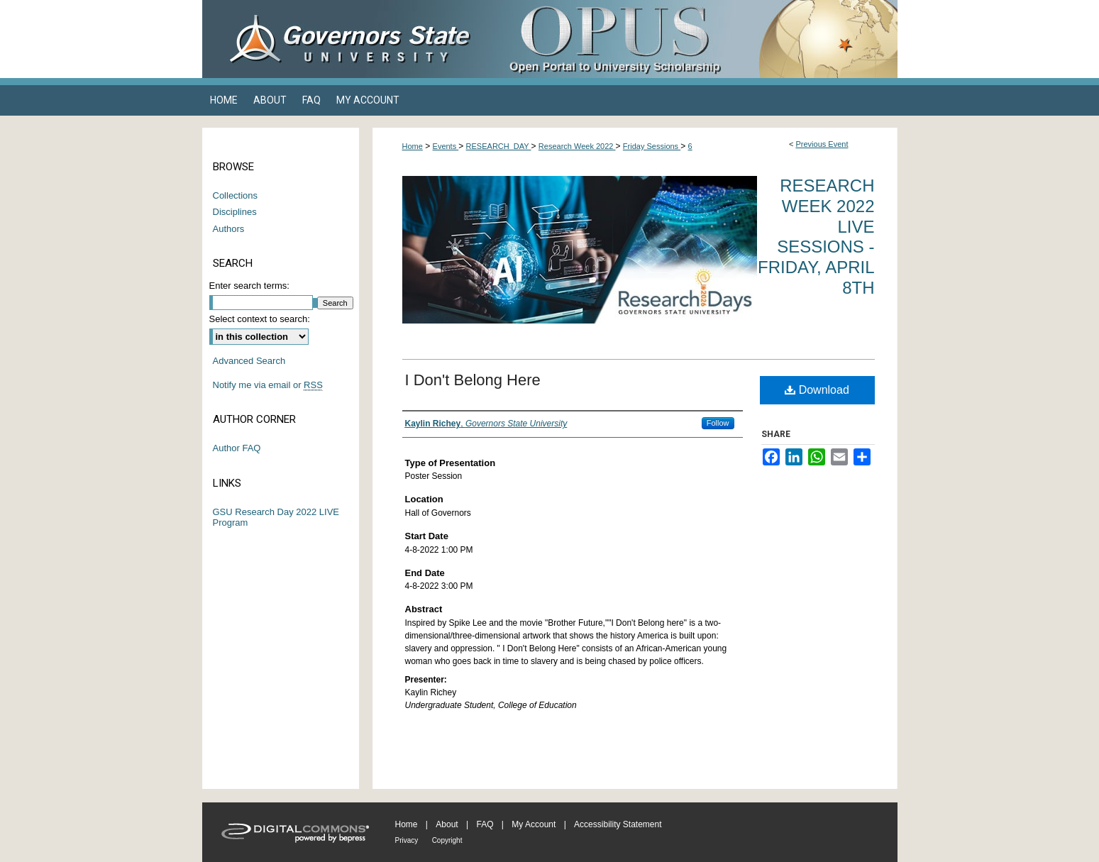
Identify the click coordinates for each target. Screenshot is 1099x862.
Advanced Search (249, 360)
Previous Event (821, 144)
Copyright (447, 840)
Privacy (407, 840)
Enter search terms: (249, 285)
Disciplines (235, 211)
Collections (235, 195)
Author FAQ (237, 448)
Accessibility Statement (617, 824)
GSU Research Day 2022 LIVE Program (276, 518)
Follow (718, 423)
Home (412, 146)
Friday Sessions (651, 146)
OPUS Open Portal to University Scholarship (692, 39)
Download (817, 390)
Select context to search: (259, 319)
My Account (534, 824)
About (447, 824)
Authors (229, 228)
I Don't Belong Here (473, 380)
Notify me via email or (268, 385)
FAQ (484, 824)
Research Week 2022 (577, 146)
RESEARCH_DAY (498, 146)
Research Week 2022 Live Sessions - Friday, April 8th (816, 236)
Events (446, 146)
